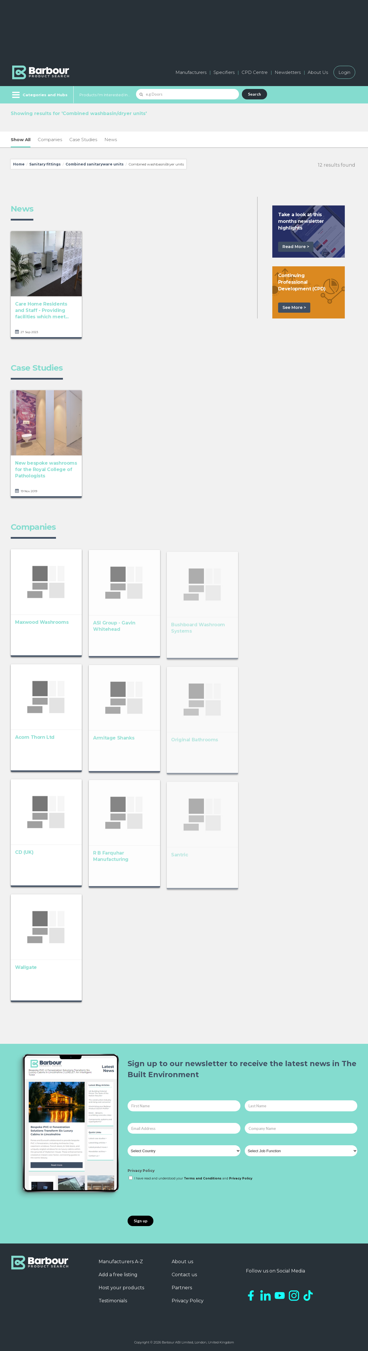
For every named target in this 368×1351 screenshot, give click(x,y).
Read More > (295, 246)
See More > (294, 307)
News (110, 139)
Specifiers (224, 72)
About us (182, 1261)
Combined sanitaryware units (95, 164)
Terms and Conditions (203, 1178)
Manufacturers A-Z (121, 1261)
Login (344, 72)
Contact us (184, 1274)
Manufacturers (190, 72)
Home (19, 164)
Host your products (121, 1287)
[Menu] (39, 94)
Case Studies (83, 139)
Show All (20, 139)
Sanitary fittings (45, 164)
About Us (318, 72)
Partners (182, 1287)
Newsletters (288, 72)
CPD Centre (255, 72)
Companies (50, 139)
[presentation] (172, 1198)
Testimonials (113, 1300)
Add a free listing (118, 1274)
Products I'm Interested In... (104, 94)
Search (254, 94)
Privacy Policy (141, 1170)
